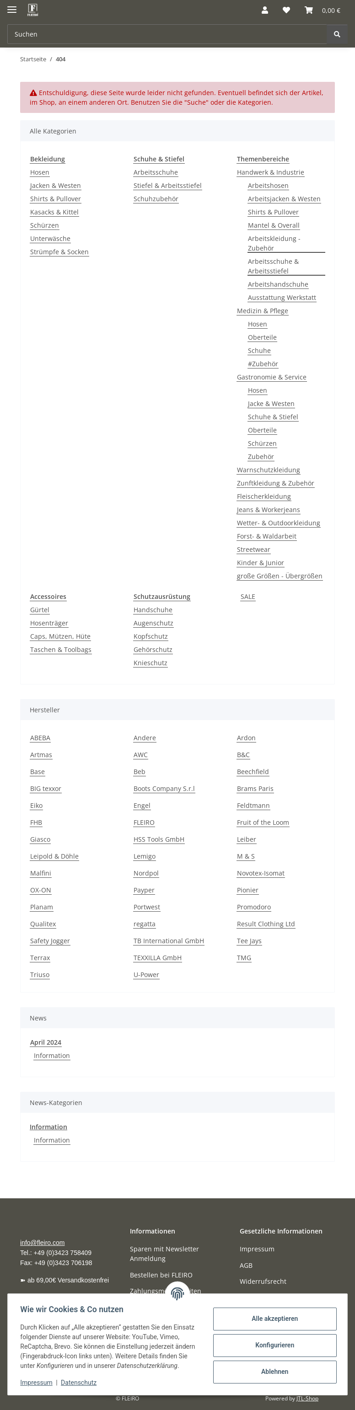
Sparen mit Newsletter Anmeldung (164, 1253)
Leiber (246, 839)
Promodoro (254, 907)
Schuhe (259, 350)
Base (37, 771)
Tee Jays (249, 940)
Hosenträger (49, 623)
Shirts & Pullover (55, 198)
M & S (246, 856)
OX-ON (40, 890)
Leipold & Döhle (54, 856)
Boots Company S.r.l (164, 788)
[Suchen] (337, 34)
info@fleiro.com (42, 1242)
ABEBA (40, 737)
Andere (145, 737)
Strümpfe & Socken (59, 251)
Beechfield (253, 771)
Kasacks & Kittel (54, 212)
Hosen (39, 172)
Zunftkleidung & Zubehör (275, 483)
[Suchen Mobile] (167, 34)
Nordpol (146, 873)
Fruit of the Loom (263, 822)
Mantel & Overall (274, 225)
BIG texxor (45, 788)
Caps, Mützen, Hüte (60, 636)
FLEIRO (144, 822)
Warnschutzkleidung (268, 469)
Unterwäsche (50, 238)
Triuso (39, 974)
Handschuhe (153, 609)
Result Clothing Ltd (266, 923)
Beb (139, 771)
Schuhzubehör (156, 198)
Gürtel (39, 609)
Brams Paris (255, 788)
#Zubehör (263, 363)
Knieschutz (150, 662)
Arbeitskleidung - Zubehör (274, 243)
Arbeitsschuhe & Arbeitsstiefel (273, 266)
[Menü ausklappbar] (11, 5)
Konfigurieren (272, 1340)
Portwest (147, 907)
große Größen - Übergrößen (280, 575)
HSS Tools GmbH (159, 839)
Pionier (247, 890)
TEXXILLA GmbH (158, 957)
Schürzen (44, 225)
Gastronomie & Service (272, 377)
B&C (243, 754)
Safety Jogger (50, 940)
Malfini (40, 873)
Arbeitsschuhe (156, 172)
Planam (41, 907)
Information (52, 1055)
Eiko (36, 805)
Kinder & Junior (260, 562)
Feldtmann (253, 805)
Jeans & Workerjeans (268, 509)
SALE (248, 596)
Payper (144, 890)
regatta (145, 923)
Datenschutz (81, 1382)
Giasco (40, 839)
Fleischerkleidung (264, 496)
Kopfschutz (151, 636)
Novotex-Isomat (261, 873)
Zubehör (261, 456)
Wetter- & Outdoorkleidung (278, 522)
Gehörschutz (153, 649)
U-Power (146, 974)
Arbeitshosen (268, 185)
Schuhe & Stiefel (273, 416)
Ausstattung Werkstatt (282, 297)
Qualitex (43, 923)
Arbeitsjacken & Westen (284, 198)
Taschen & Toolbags (60, 649)
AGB (246, 1265)
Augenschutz (153, 623)
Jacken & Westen (55, 185)
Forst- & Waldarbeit (266, 536)
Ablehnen (272, 1367)
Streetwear (253, 549)
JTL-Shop (307, 1398)
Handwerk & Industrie (270, 172)
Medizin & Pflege (262, 310)
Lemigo (145, 856)
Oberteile (262, 337)
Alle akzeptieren (272, 1314)
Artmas (41, 754)
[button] (264, 10)
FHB (36, 822)
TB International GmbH (169, 940)
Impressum (38, 1382)
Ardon (246, 737)
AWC (141, 754)
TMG (244, 957)
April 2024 (45, 1042)
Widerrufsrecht (263, 1281)
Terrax (40, 957)
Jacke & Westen (271, 403)
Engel (142, 805)
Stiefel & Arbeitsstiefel (168, 185)
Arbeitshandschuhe (278, 284)
